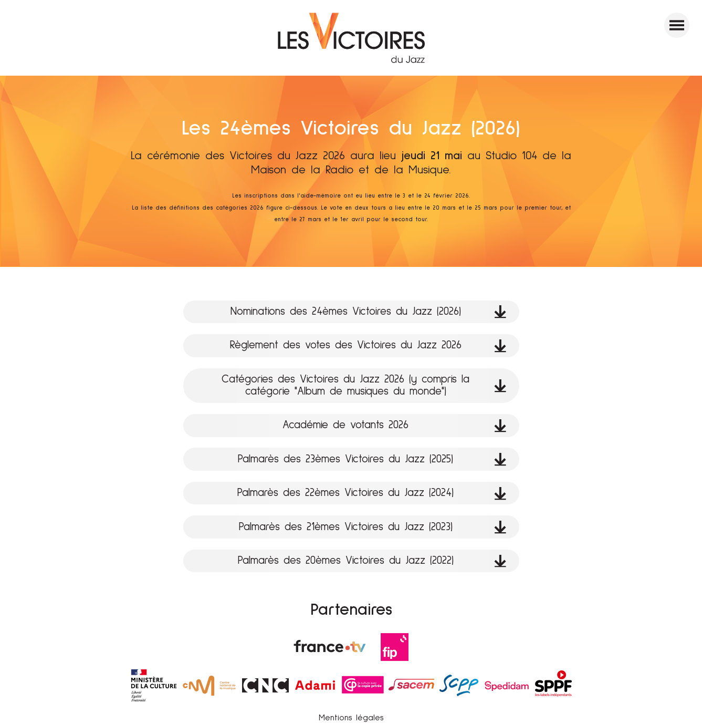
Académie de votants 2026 (394, 425)
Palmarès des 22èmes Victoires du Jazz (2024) (371, 493)
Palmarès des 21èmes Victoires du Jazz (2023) (373, 527)
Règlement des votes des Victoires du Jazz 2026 (368, 345)
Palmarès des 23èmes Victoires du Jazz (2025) (372, 459)
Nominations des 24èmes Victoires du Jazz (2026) (368, 311)
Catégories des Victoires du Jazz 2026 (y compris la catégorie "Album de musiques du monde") (364, 385)
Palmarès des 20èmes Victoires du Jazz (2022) (372, 560)
